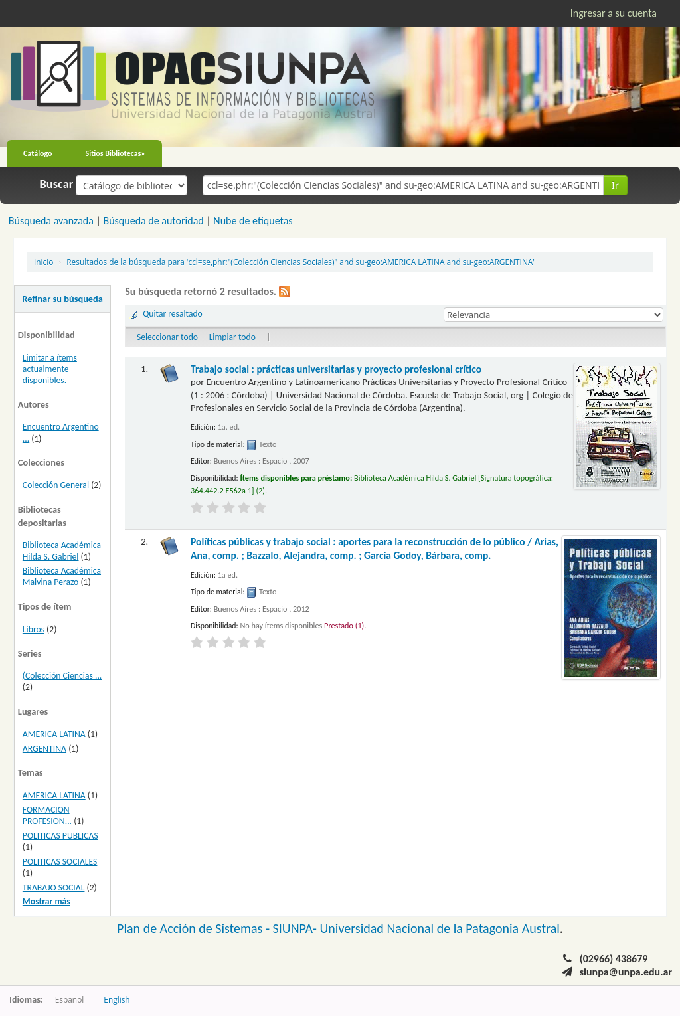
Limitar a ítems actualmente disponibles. (50, 369)
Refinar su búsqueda (62, 299)
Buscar (57, 184)
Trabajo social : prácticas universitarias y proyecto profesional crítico (336, 369)
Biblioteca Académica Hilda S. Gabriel (62, 550)
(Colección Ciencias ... (62, 675)
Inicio (43, 261)
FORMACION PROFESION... (47, 815)
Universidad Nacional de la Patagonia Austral (440, 928)
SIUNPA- (296, 928)
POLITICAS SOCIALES (60, 861)
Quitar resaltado (173, 313)
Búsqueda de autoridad (153, 220)
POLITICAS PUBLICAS (60, 835)
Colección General (56, 485)
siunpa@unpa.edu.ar (626, 972)
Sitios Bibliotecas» (115, 153)
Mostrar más (46, 901)
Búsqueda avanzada (51, 220)
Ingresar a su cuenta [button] (613, 13)
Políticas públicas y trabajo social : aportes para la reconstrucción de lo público (374, 548)
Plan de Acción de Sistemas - (195, 928)
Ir (615, 185)
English (116, 999)
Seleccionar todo (167, 337)
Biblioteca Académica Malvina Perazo (62, 576)
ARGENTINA (44, 748)
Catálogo (37, 153)
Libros (33, 629)
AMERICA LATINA (54, 734)
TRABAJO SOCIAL (54, 887)
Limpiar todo (232, 337)
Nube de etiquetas (252, 220)
